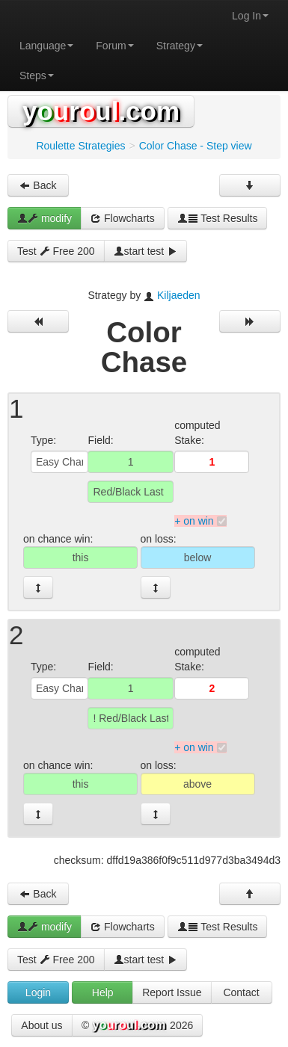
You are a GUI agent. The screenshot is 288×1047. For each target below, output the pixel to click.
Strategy (179, 46)
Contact (241, 992)
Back (37, 185)
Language (46, 46)
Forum (114, 46)
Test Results (217, 218)
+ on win (194, 521)
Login (38, 992)
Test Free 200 (56, 251)
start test (146, 251)
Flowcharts (123, 218)
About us (41, 1025)
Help (103, 992)
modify (44, 218)
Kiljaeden (178, 295)
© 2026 (137, 1026)
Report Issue (171, 992)
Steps (36, 75)
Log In (250, 16)
